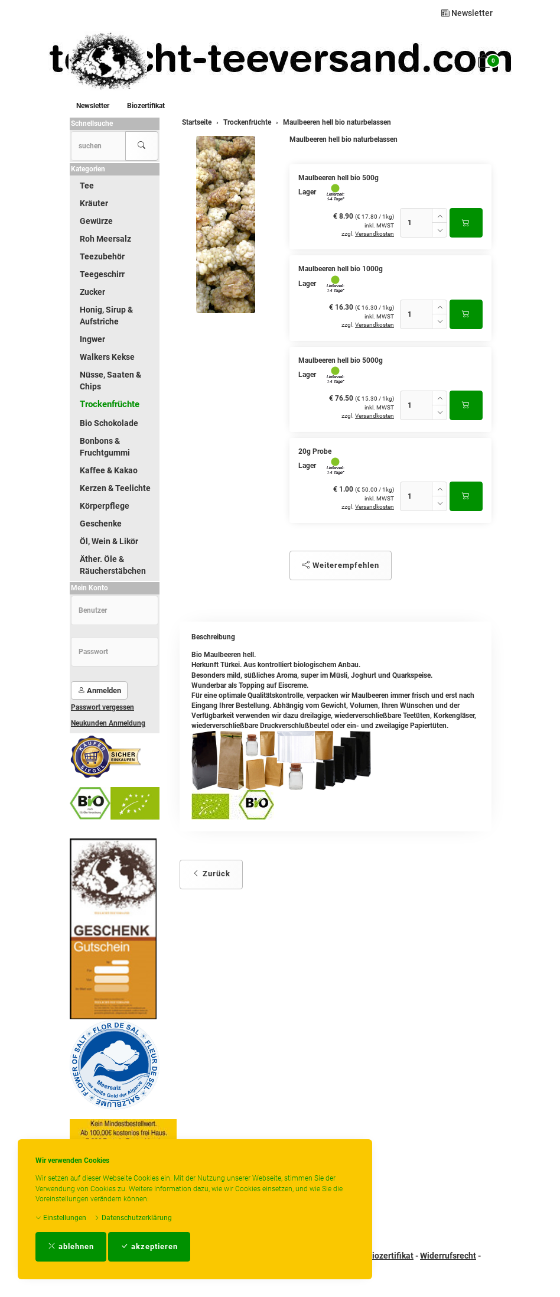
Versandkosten (374, 233)
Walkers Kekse (107, 357)
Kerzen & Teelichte (115, 488)
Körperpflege (104, 506)
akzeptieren (149, 1246)
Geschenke (101, 523)
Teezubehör (102, 256)
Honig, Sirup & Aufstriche (106, 315)
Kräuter (94, 203)
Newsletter (467, 13)
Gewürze (96, 221)
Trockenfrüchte (109, 404)
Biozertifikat (146, 106)
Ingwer (92, 339)
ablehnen (71, 1246)
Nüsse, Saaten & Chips (110, 380)
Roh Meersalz (105, 238)
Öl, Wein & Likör (109, 541)
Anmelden (99, 690)
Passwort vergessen (102, 707)
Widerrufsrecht (448, 1255)
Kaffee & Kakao (109, 470)
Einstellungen (60, 1218)
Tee (87, 185)
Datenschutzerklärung (133, 1218)
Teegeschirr (102, 274)
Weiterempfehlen (340, 565)
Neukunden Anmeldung (108, 723)
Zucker (92, 292)
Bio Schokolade (109, 423)
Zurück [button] (211, 873)
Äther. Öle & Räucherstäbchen (113, 565)
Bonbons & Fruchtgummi (105, 446)
